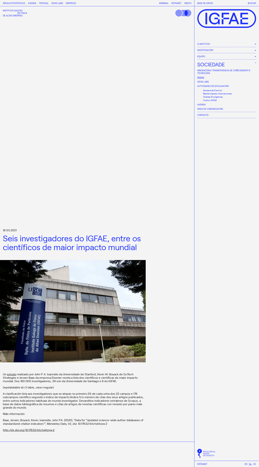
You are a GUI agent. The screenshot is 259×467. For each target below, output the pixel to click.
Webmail (164, 3)
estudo (11, 374)
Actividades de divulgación (213, 86)
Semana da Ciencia (212, 90)
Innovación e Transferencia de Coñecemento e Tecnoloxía (223, 71)
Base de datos (205, 3)
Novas (200, 77)
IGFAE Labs (203, 81)
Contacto (202, 114)
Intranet (202, 464)
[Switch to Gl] (250, 464)
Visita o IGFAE (210, 100)
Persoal (44, 3)
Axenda (201, 104)
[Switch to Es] (254, 464)
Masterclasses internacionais (217, 93)
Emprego (71, 3)
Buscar (252, 3)
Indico (187, 3)
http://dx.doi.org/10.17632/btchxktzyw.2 (28, 430)
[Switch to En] (246, 464)
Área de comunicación (210, 108)
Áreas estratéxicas (14, 3)
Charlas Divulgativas (213, 96)
